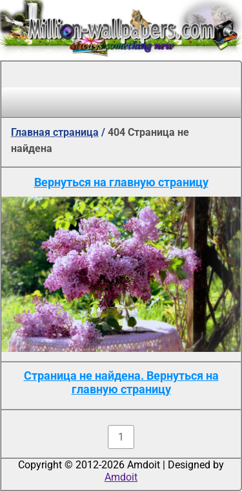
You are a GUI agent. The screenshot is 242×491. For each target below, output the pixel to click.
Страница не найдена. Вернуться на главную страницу (121, 382)
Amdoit (121, 477)
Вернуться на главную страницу (121, 182)
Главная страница (55, 132)
